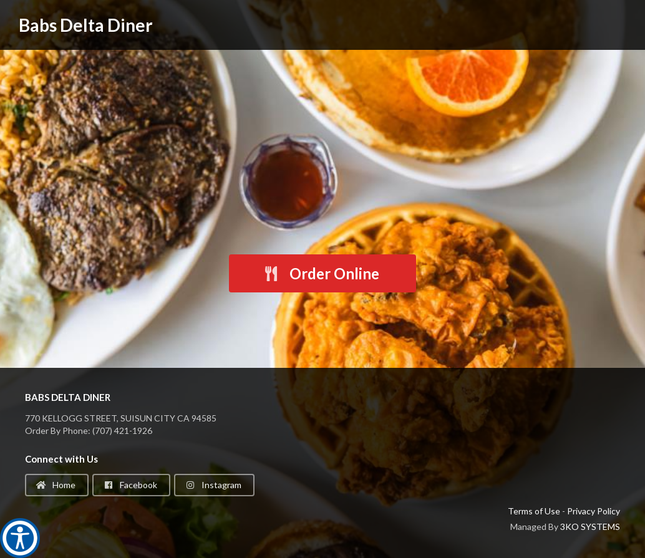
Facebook (130, 484)
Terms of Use (534, 511)
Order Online (321, 273)
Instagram (213, 484)
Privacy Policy (593, 511)
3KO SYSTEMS (590, 526)
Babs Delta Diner (86, 25)
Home (55, 484)
